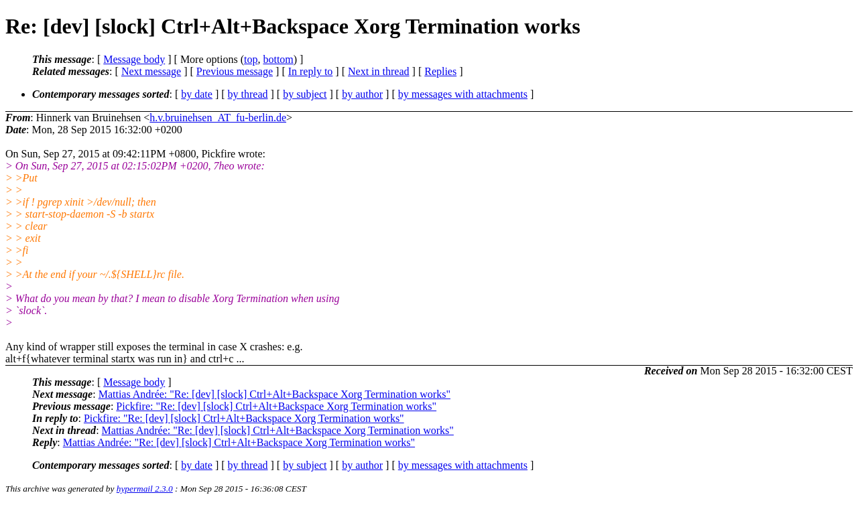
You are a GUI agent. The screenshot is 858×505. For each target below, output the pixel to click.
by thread (248, 94)
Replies (440, 71)
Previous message (234, 71)
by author (362, 94)
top (250, 59)
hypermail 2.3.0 (145, 489)
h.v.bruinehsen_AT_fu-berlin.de (217, 117)
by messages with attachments (463, 94)
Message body (134, 59)
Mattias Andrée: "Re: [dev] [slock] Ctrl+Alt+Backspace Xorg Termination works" (274, 394)
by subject (304, 94)
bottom (278, 59)
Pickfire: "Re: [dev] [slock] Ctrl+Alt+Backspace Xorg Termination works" (276, 406)
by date (196, 94)
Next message (151, 71)
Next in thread (379, 71)
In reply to (310, 71)
